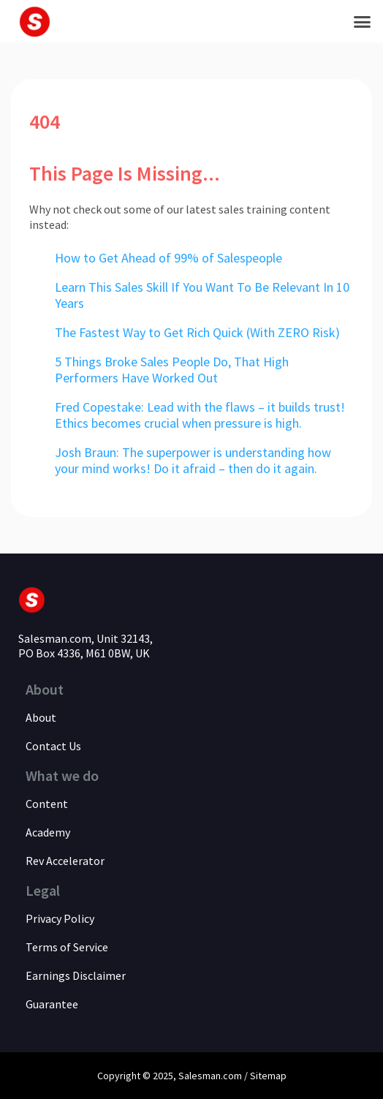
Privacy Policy (60, 918)
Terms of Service (67, 947)
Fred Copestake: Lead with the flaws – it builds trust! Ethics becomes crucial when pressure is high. (200, 415)
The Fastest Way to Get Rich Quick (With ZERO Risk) (197, 332)
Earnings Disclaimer (76, 975)
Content (47, 803)
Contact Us (53, 746)
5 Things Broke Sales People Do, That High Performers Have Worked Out (172, 369)
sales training (254, 209)
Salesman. (200, 1075)
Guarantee (52, 1004)
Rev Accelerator (65, 860)
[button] (362, 21)
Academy (48, 832)
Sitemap (268, 1075)
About (41, 717)
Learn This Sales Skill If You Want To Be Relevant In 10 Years (202, 295)
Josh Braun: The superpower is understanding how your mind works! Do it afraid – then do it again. (193, 460)
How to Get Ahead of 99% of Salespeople (168, 257)
